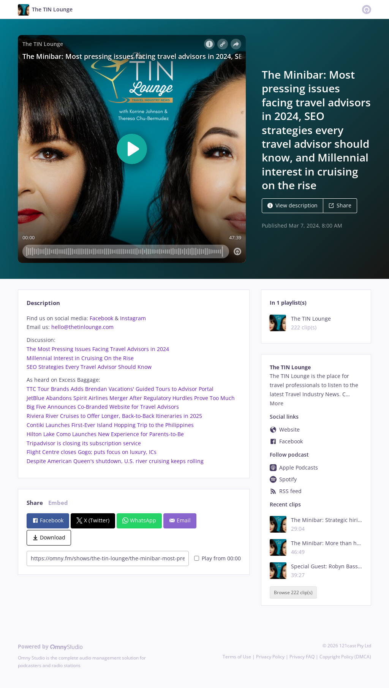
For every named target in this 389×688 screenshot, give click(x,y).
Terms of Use (237, 656)
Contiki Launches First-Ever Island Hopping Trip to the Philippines (110, 425)
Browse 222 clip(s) (293, 592)
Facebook (101, 318)
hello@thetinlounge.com (82, 327)
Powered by (50, 646)
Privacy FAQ (302, 656)
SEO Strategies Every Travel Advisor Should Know (89, 366)
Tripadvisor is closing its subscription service (84, 443)
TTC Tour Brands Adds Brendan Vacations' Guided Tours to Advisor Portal (120, 388)
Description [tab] (43, 303)
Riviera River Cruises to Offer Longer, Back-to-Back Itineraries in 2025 (114, 415)
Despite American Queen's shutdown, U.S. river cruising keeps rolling (115, 461)
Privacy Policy (270, 656)
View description (292, 205)
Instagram (133, 318)
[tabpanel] (133, 390)
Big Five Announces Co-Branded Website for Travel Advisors (103, 406)
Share (340, 205)
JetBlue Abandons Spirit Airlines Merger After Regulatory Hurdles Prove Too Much (131, 398)
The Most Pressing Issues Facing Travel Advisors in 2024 (98, 349)
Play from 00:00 (217, 558)
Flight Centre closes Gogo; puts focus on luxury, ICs (92, 452)
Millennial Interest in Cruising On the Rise (80, 358)
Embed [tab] (58, 503)
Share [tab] (35, 503)
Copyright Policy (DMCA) (345, 656)
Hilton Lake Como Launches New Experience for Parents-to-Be (105, 434)
